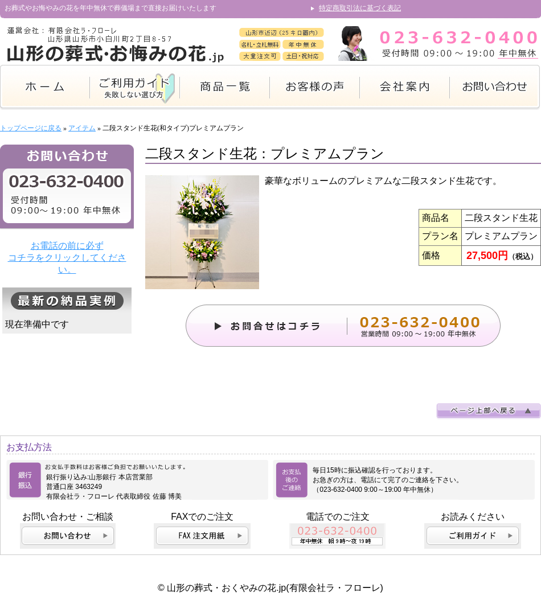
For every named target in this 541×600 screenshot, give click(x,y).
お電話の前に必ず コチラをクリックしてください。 (67, 257)
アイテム (82, 128)
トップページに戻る (31, 128)
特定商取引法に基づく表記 (360, 8)
